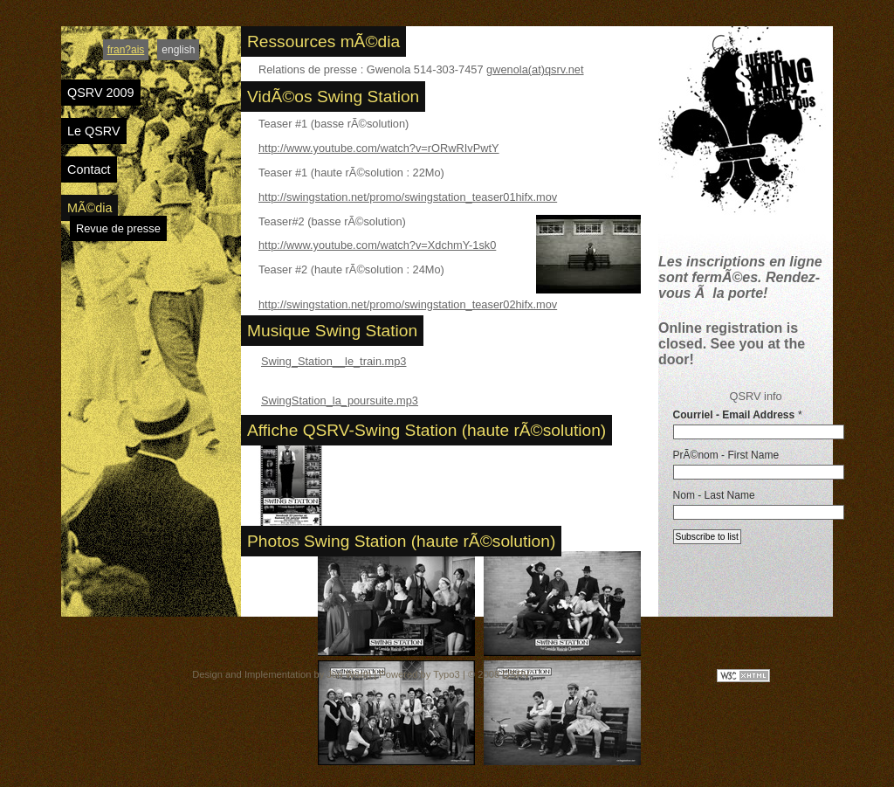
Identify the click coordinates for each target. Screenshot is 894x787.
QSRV (516, 674)
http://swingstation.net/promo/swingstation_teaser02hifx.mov (407, 304)
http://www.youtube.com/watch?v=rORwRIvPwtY (378, 148)
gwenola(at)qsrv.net (534, 69)
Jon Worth (349, 674)
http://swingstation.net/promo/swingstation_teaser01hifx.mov (407, 197)
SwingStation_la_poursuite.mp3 (339, 400)
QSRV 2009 (100, 93)
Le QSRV (93, 131)
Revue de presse (118, 228)
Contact (89, 169)
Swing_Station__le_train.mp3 (333, 361)
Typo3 (446, 674)
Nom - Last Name (714, 495)
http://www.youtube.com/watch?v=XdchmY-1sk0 (377, 245)
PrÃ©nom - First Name (726, 455)
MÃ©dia (89, 208)
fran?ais (126, 50)
